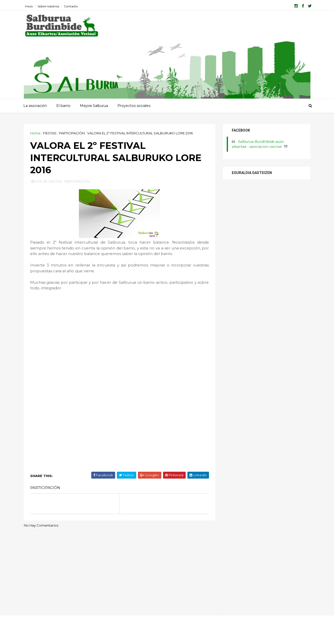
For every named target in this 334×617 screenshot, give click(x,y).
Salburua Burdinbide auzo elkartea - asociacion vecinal (258, 144)
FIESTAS (50, 133)
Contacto (71, 6)
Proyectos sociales (133, 105)
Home (35, 133)
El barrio (63, 105)
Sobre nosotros (48, 6)
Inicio (29, 6)
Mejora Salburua (94, 105)
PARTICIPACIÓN (72, 133)
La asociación (35, 105)
